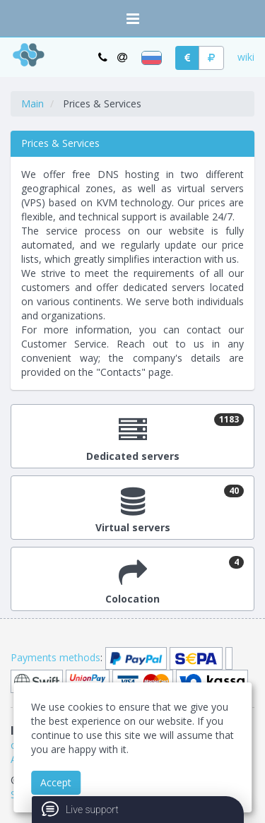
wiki (245, 57)
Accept (55, 782)
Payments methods (55, 657)
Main (32, 103)
